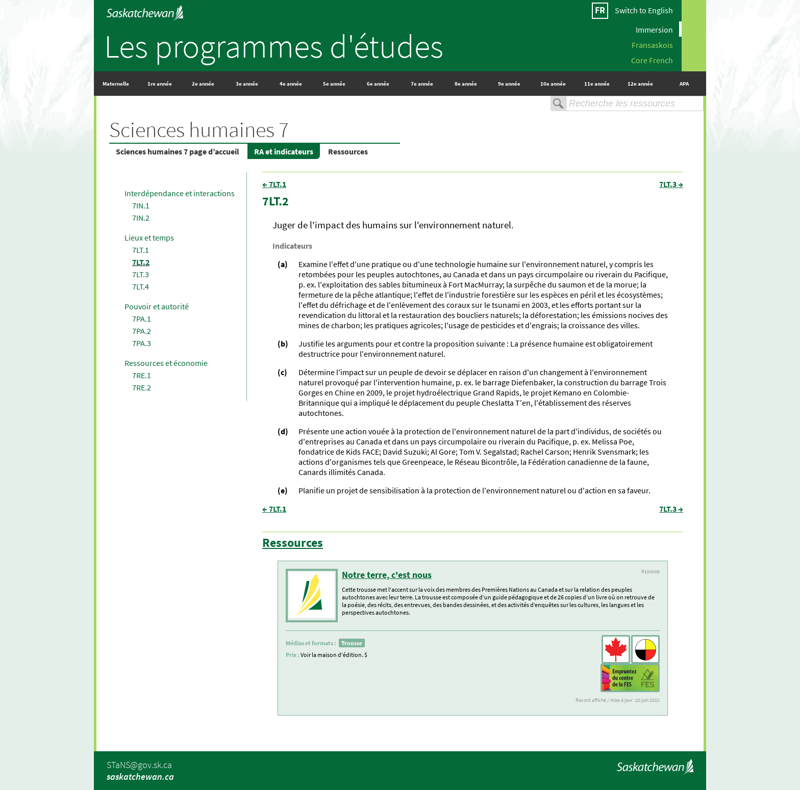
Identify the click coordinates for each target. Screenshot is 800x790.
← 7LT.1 (274, 184)
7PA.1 (141, 318)
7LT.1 (140, 250)
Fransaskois (652, 44)
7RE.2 (141, 387)
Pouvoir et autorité (156, 306)
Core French (652, 59)
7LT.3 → (671, 184)
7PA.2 (141, 331)
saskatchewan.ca (140, 776)
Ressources (348, 151)
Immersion (654, 29)
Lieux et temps (149, 237)
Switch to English (644, 10)
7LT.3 (140, 274)
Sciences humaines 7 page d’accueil (177, 151)
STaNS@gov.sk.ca (139, 765)
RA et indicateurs (283, 151)
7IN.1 (140, 205)
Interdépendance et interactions (179, 193)
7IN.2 (140, 218)
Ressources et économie (166, 363)
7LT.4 (140, 286)
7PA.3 (141, 343)
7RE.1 (141, 375)
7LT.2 (140, 262)
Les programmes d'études (273, 45)
